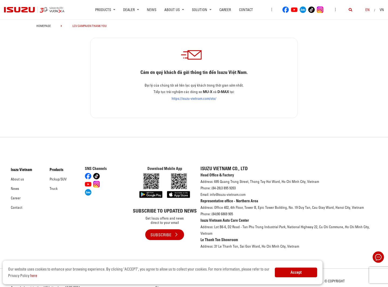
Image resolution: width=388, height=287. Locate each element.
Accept (296, 272)
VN (382, 10)
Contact (246, 10)
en (367, 10)
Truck (54, 188)
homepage (43, 26)
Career (225, 10)
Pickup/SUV (58, 179)
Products (56, 169)
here (33, 275)
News (151, 10)
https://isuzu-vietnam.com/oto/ (194, 98)
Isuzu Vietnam (21, 169)
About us (17, 179)
